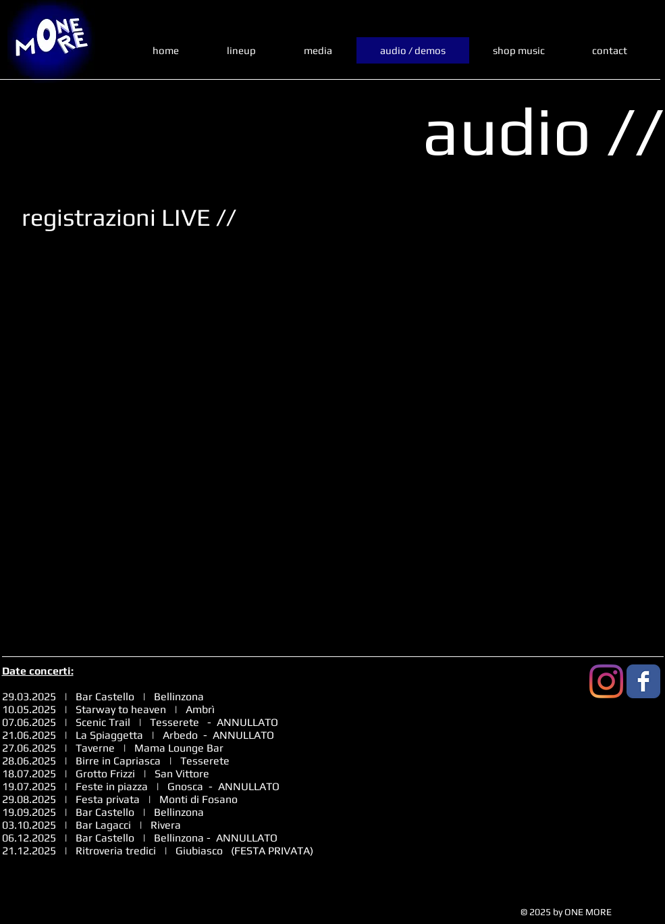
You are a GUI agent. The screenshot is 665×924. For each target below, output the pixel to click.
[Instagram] (606, 681)
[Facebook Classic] (643, 681)
